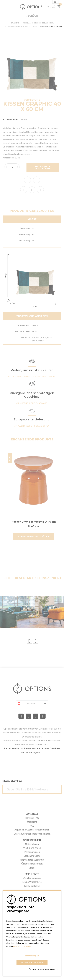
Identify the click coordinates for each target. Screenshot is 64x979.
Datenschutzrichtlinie (22, 946)
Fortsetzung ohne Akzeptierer (43, 969)
